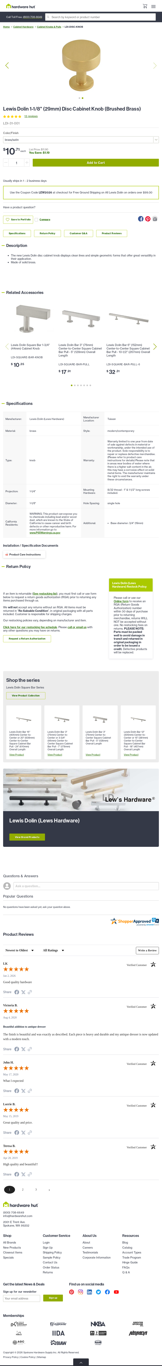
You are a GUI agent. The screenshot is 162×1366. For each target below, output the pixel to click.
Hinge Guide (130, 1262)
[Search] (100, 17)
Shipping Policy (52, 1252)
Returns (48, 1272)
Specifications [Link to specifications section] (17, 233)
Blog (125, 1242)
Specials (8, 1257)
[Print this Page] (155, 219)
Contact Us (50, 1262)
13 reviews (31, 116)
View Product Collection (26, 695)
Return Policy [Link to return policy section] (47, 233)
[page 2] (22, 1190)
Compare (42, 219)
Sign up (53, 1297)
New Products (12, 1247)
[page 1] (9, 1190)
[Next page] (49, 1190)
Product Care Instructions (25, 554)
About (86, 1242)
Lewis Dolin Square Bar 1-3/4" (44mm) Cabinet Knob (30, 346)
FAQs (125, 1267)
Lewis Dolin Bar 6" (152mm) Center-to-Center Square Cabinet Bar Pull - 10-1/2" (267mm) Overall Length (128, 350)
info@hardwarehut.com (17, 1216)
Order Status (51, 1267)
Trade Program (131, 1257)
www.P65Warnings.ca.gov (45, 532)
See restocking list (45, 593)
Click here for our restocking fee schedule (30, 627)
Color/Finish (10, 133)
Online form (121, 601)
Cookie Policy (27, 1356)
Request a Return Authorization (27, 638)
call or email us (77, 627)
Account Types (131, 1252)
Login (46, 1242)
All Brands (9, 1242)
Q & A (126, 1272)
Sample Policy (51, 1257)
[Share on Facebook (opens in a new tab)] (16, 992)
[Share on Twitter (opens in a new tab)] (23, 992)
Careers (88, 1247)
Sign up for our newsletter (20, 1291)
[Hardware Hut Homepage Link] (20, 6)
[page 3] (36, 1190)
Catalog (127, 1247)
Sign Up (48, 1247)
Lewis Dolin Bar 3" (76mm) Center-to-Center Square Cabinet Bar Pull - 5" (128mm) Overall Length (80, 350)
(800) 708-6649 (32, 17)
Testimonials (90, 1252)
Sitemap (41, 1356)
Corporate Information (97, 1257)
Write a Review (147, 950)
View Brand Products (27, 837)
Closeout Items (12, 1252)
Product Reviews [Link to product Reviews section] (112, 233)
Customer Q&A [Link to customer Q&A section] (78, 233)
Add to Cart (96, 163)
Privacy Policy (10, 1356)
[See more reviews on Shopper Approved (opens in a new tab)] (30, 992)
